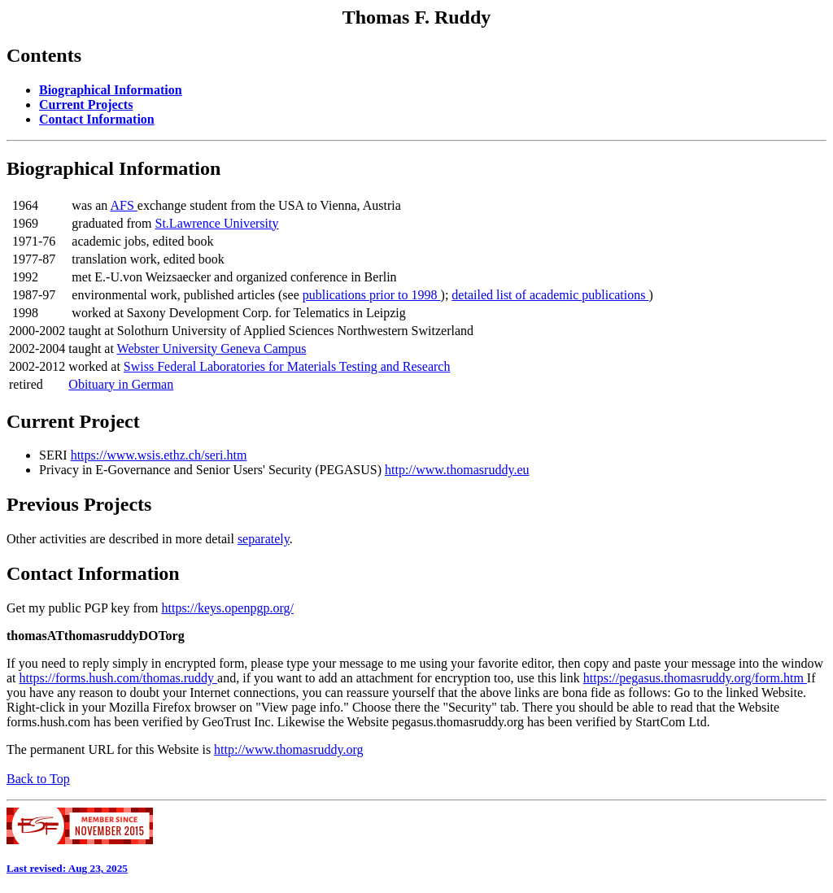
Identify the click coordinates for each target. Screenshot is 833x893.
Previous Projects (79, 504)
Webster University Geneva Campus (212, 348)
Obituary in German (120, 384)
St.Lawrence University (217, 223)
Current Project (73, 421)
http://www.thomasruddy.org (288, 749)
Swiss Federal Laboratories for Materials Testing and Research (287, 366)
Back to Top (38, 779)
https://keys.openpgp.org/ (228, 608)
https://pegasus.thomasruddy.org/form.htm (695, 678)
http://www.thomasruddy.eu (457, 470)
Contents (44, 55)
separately (264, 539)
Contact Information (93, 573)
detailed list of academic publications (549, 295)
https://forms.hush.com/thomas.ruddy (119, 678)
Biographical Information (113, 168)
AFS (123, 205)
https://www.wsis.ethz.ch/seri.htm (159, 455)
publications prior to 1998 (372, 295)
